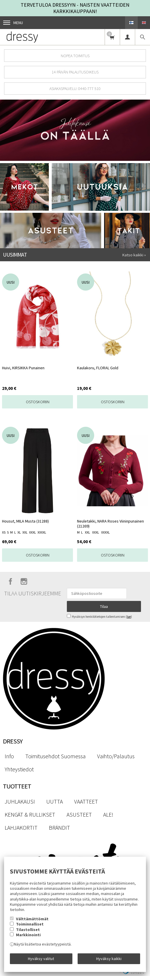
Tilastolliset (28, 929)
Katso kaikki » (134, 254)
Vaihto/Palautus (116, 756)
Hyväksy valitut (41, 958)
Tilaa (104, 606)
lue (129, 617)
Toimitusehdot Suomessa (55, 756)
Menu (13, 22)
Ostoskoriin (37, 401)
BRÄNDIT (59, 827)
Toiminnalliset (30, 924)
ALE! (108, 814)
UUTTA (54, 801)
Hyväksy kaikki (109, 958)
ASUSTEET (79, 814)
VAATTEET (86, 801)
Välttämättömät (32, 918)
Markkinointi (28, 934)
